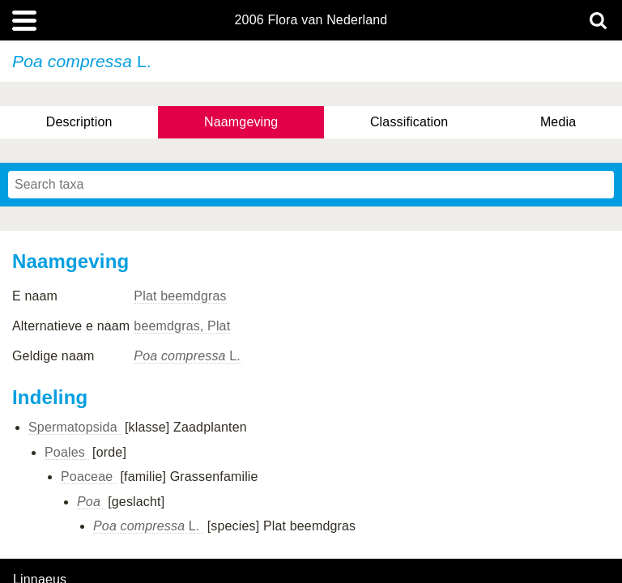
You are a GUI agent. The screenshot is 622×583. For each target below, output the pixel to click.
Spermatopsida (74, 427)
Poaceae (89, 476)
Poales (67, 452)
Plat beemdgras (180, 296)
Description (79, 122)
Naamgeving (241, 122)
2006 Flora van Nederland (311, 20)
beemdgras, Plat (182, 326)
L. (187, 356)
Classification (409, 122)
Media (558, 122)
